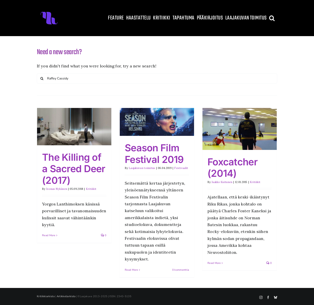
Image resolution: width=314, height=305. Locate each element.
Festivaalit (181, 168)
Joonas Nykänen (56, 189)
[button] (272, 18)
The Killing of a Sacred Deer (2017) (73, 168)
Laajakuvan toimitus (142, 168)
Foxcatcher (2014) (232, 167)
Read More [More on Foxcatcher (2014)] (214, 263)
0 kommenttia (180, 270)
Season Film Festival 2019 (154, 153)
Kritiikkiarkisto (46, 296)
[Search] (42, 78)
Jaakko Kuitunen (221, 182)
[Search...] (157, 78)
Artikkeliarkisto (66, 296)
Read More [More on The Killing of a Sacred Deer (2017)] (48, 235)
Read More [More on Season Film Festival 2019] (131, 270)
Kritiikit (91, 189)
